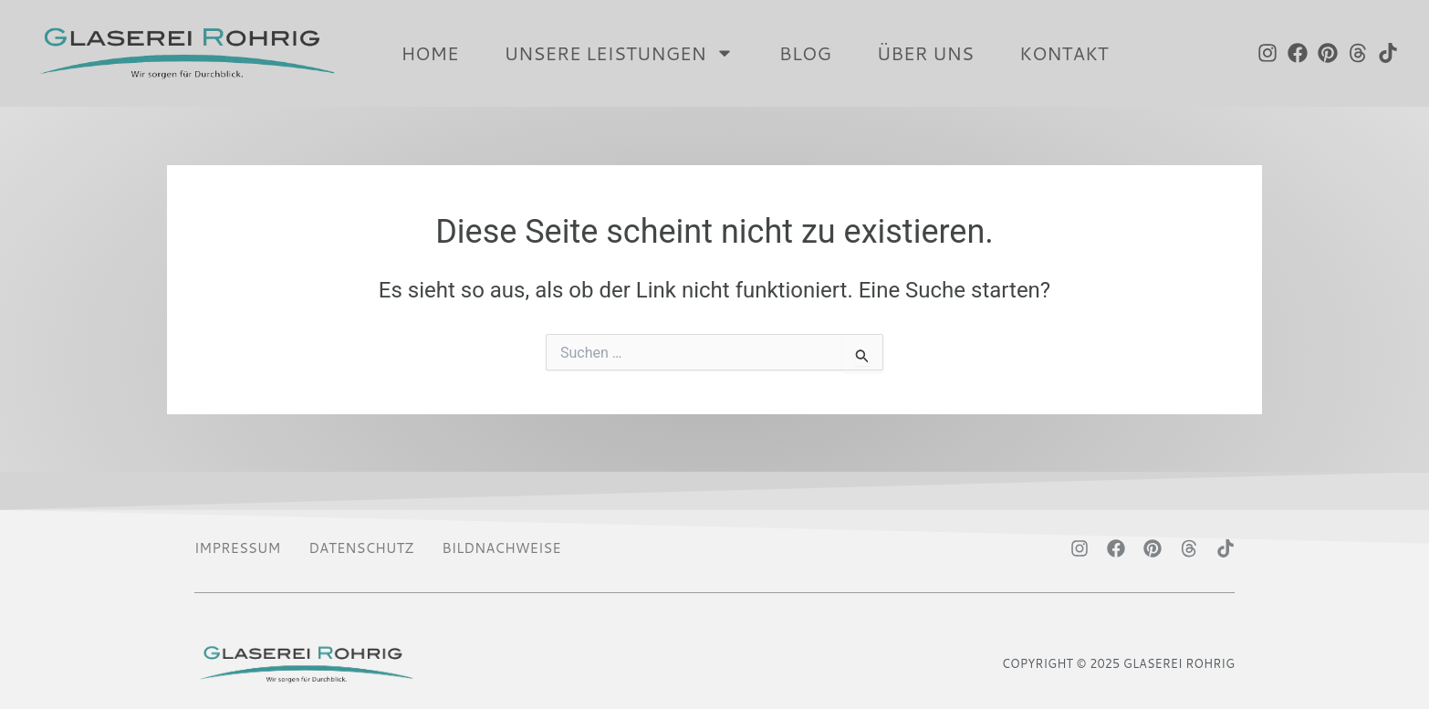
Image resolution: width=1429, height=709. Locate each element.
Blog (805, 53)
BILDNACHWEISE (501, 548)
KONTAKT (1063, 53)
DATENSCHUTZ (360, 548)
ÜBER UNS (925, 53)
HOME (429, 53)
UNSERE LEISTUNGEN (618, 53)
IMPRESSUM (237, 548)
